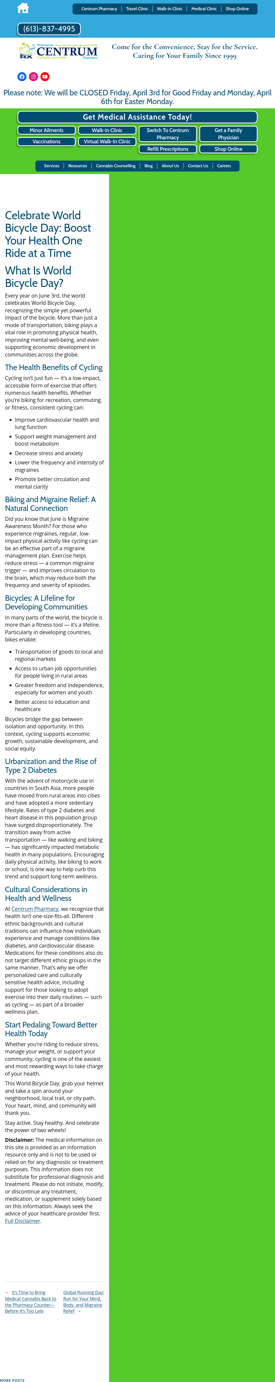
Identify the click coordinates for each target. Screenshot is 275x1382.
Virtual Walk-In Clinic (107, 141)
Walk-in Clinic (107, 130)
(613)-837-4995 (49, 28)
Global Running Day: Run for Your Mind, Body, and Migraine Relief (83, 1301)
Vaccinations (46, 141)
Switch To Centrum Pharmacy (168, 134)
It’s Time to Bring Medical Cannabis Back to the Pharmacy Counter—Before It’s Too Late (30, 1301)
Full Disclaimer (22, 1220)
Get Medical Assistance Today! (137, 117)
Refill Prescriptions (167, 149)
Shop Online (228, 149)
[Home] (23, 8)
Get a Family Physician (228, 134)
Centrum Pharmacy (34, 908)
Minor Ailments (47, 130)
